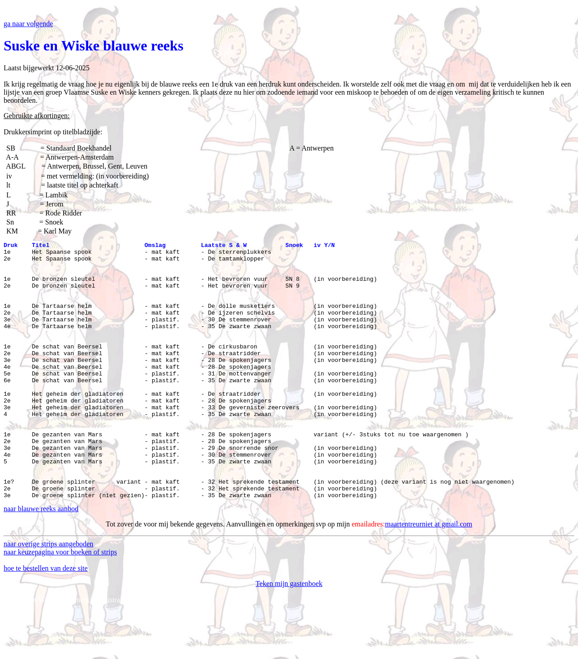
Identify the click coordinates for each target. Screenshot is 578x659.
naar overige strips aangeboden (48, 595)
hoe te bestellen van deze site (46, 619)
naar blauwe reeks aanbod (41, 560)
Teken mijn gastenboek (289, 635)
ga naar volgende (28, 23)
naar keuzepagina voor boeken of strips (60, 603)
